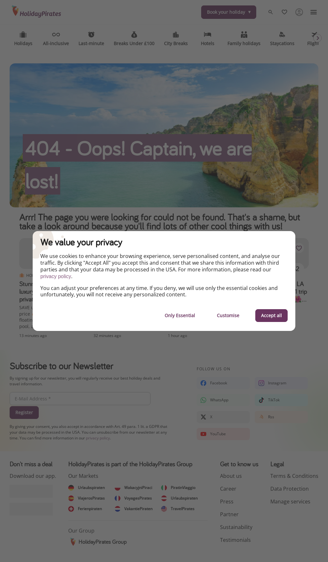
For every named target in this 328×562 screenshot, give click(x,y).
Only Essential (180, 315)
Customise (228, 315)
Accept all (271, 315)
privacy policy (55, 276)
